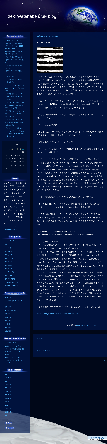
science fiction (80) (12, 285)
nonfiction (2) (10, 275)
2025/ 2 (8, 388)
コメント (41, 339)
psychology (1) (10, 279)
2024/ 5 (8, 408)
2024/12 (8, 395)
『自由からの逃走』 (12, 343)
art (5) (7, 244)
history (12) (9, 258)
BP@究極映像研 (11, 310)
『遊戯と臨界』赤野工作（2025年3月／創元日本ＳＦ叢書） (14, 96)
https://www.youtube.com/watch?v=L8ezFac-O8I (57, 314)
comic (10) (9, 248)
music (78, 325)
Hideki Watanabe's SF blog (30, 16)
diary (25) (9, 255)
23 (6, 165)
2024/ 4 (8, 412)
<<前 (102, 29)
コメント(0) (85, 325)
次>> (105, 29)
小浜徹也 (8, 324)
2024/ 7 (8, 405)
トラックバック (44, 350)
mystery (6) (9, 272)
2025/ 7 (8, 381)
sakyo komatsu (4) (12, 282)
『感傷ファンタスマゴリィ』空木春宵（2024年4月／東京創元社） (14, 79)
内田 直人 (9, 297)
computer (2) (10, 251)
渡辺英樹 (8, 307)
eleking (8, 327)
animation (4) (10, 241)
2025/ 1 (8, 391)
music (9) (8, 268)
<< (10, 145)
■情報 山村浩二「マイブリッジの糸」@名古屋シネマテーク (14, 360)
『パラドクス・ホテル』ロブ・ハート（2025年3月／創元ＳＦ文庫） (14, 113)
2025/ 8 (8, 378)
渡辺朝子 (8, 314)
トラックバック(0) (97, 325)
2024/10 (8, 398)
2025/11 (8, 374)
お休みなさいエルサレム (48, 36)
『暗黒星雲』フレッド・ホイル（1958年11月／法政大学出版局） (14, 122)
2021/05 (14, 145)
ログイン (10, 428)
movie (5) (8, 265)
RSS (9, 424)
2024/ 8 (8, 402)
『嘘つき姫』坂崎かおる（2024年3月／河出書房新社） (14, 59)
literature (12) (10, 261)
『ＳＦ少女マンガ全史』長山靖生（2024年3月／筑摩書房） (14, 87)
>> (20, 145)
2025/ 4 (8, 384)
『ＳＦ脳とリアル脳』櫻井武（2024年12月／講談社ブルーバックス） (14, 105)
